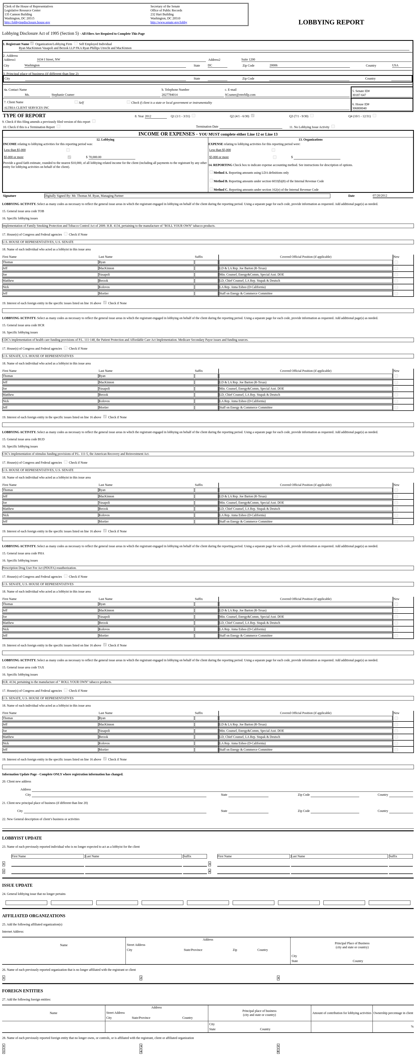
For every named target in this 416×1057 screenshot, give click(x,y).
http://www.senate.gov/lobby (168, 22)
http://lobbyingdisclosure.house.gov (27, 22)
